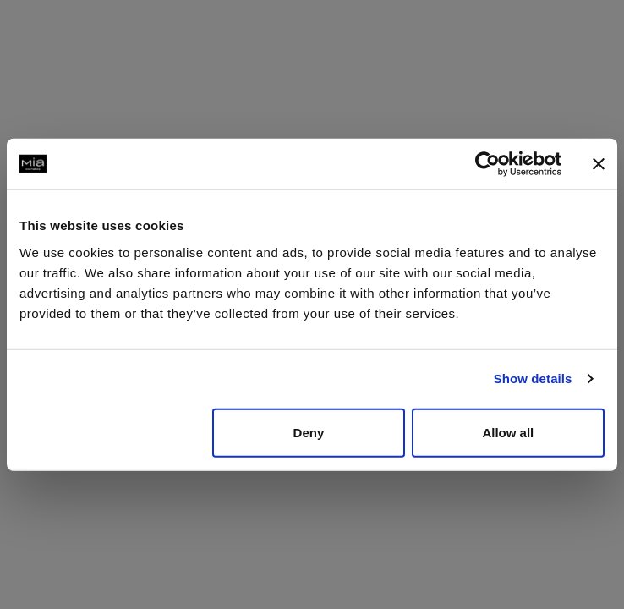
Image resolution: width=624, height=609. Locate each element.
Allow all (508, 432)
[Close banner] (599, 164)
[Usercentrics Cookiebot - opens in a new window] (487, 164)
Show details (533, 378)
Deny (309, 432)
